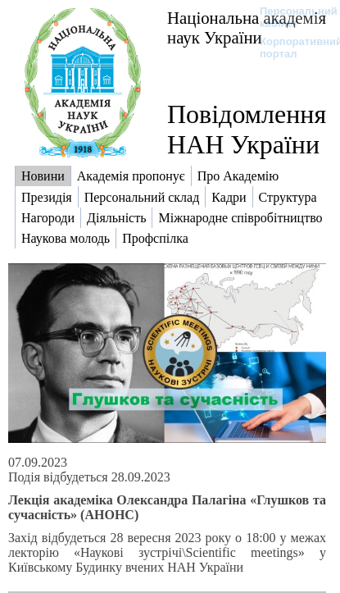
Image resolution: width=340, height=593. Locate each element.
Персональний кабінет (290, 17)
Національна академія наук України (246, 27)
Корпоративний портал (290, 47)
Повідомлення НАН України (246, 129)
